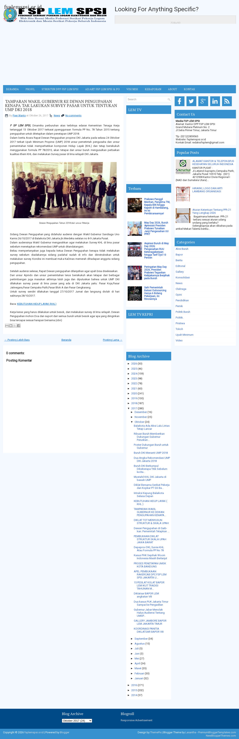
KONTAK (189, 89)
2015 (134, 690)
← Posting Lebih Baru (17, 339)
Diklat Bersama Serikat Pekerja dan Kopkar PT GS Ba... (152, 486)
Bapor (179, 254)
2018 (134, 403)
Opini (179, 294)
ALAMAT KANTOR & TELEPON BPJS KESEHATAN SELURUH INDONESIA (213, 163)
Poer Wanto (19, 115)
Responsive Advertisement (136, 720)
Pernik (179, 306)
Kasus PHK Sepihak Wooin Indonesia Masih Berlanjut (150, 557)
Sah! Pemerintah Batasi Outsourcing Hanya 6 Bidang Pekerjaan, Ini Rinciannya (155, 293)
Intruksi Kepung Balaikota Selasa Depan (149, 495)
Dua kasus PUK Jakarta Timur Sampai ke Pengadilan (151, 603)
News (57, 115)
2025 (134, 368)
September (141, 638)
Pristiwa (180, 323)
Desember (141, 412)
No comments (73, 115)
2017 (134, 408)
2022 (134, 383)
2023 (134, 378)
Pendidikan (182, 300)
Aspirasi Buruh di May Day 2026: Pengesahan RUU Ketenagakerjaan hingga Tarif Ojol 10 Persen (156, 250)
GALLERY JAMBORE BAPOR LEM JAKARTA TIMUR (150, 622)
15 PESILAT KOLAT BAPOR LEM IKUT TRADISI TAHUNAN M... (149, 585)
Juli (137, 648)
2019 (134, 398)
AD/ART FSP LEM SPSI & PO (102, 89)
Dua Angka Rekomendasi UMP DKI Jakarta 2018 (152, 459)
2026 (134, 363)
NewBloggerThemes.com (221, 735)
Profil (30, 89)
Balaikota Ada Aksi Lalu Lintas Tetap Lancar (152, 427)
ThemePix (155, 732)
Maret (138, 668)
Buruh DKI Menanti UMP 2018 (151, 452)
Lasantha (190, 732)
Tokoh (179, 329)
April (137, 663)
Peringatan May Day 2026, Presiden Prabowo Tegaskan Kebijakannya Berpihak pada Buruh (157, 272)
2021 (134, 388)
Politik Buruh (183, 311)
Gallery (180, 271)
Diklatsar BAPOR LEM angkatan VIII (146, 595)
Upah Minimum (184, 334)
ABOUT (172, 89)
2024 (134, 373)
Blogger (64, 732)
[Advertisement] (119, 54)
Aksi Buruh (182, 248)
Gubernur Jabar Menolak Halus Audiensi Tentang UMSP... (149, 612)
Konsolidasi (183, 277)
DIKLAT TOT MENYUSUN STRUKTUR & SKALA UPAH (151, 522)
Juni (137, 653)
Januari (139, 678)
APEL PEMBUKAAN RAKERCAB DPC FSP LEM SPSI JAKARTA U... (150, 574)
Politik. (179, 317)
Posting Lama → (112, 339)
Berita (179, 260)
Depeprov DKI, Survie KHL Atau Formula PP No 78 (149, 549)
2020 (134, 393)
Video (179, 340)
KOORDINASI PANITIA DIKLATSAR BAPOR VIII (149, 630)
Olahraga (181, 288)
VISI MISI (132, 89)
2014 (134, 695)
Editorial (180, 266)
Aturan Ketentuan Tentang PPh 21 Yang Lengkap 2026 (211, 211)
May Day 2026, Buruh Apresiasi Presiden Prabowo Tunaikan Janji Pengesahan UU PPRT (156, 228)
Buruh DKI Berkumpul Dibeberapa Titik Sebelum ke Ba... (150, 469)
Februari (139, 673)
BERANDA (12, 89)
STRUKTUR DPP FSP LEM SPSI (60, 89)
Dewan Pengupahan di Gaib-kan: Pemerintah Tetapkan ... (151, 530)
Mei (137, 658)
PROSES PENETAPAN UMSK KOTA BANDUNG (150, 565)
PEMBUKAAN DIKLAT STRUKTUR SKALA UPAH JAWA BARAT (150, 539)
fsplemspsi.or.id (23, 6)
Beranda (66, 339)
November (141, 416)
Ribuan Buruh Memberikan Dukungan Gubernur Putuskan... (149, 436)
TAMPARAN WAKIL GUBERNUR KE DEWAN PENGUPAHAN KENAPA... (150, 512)
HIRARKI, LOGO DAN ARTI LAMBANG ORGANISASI (207, 190)
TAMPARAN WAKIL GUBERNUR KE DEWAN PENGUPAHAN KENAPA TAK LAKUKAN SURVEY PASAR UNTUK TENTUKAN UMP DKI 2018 (61, 105)
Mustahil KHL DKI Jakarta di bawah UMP (150, 478)
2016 (134, 685)
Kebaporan (153, 89)
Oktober (139, 421)
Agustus (140, 643)
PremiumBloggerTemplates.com (217, 732)
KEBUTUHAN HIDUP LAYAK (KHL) (36, 303)
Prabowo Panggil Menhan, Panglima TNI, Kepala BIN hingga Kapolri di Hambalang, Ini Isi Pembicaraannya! (157, 206)
